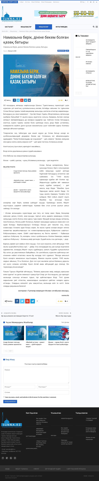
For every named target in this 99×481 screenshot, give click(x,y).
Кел (10, 351)
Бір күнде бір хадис (53, 469)
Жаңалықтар (26, 27)
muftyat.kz (91, 476)
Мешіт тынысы (22, 469)
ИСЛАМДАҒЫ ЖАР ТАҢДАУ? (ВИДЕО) (91, 42)
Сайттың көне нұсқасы (76, 469)
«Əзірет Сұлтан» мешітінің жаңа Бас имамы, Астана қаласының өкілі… (36, 444)
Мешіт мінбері (35, 2)
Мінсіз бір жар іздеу (63, 316)
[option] (86, 63)
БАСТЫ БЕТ (9, 27)
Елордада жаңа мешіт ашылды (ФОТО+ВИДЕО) (91, 429)
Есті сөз (27, 2)
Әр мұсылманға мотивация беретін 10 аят (17, 316)
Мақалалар (43, 27)
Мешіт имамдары (46, 2)
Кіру (82, 2)
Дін (67, 50)
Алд (6, 351)
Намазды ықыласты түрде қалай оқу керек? (67, 442)
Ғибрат (22, 2)
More (77, 27)
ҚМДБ (7, 469)
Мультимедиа (61, 27)
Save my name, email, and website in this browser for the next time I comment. (30, 397)
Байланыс (56, 2)
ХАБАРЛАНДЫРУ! (67, 418)
